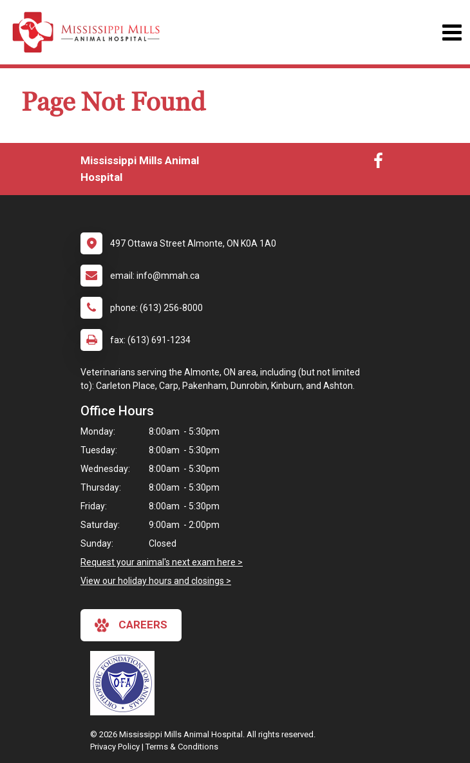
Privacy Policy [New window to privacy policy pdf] (115, 746)
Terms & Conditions (182, 746)
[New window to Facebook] (378, 163)
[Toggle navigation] (451, 32)
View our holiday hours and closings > (155, 581)
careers (131, 625)
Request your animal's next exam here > (161, 562)
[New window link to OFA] (125, 683)
